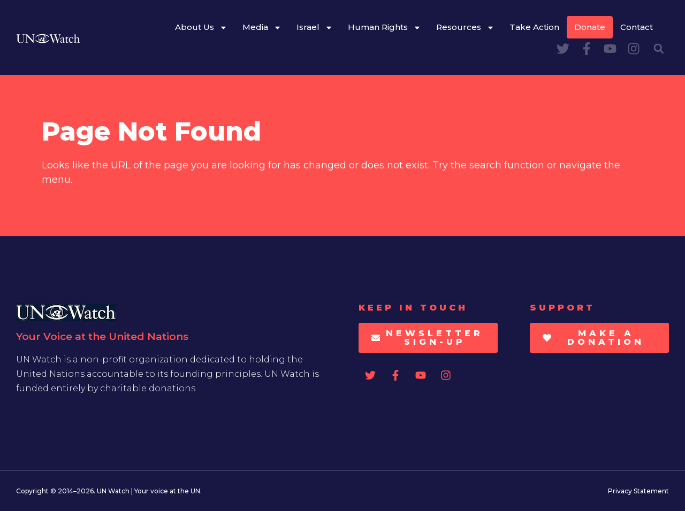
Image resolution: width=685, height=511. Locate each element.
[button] (659, 48)
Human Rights (384, 27)
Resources (465, 27)
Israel (314, 27)
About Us (201, 27)
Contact (636, 27)
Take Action (534, 27)
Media (261, 27)
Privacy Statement (638, 491)
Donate (589, 27)
